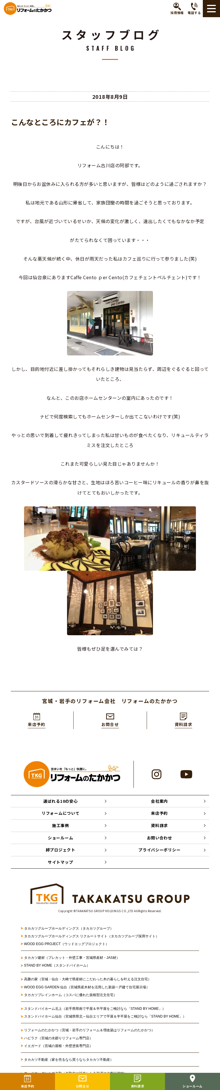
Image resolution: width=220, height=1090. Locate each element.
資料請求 (159, 826)
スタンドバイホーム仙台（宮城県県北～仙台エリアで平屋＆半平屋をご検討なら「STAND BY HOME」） (105, 1018)
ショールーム (60, 838)
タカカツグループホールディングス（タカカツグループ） (68, 929)
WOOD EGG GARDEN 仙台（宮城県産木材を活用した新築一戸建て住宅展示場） (87, 988)
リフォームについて (60, 814)
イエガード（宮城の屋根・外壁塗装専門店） (58, 1047)
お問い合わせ (159, 838)
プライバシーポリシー (159, 851)
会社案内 (159, 801)
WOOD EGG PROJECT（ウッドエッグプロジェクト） (66, 945)
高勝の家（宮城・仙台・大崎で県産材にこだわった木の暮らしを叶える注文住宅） (87, 980)
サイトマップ (60, 863)
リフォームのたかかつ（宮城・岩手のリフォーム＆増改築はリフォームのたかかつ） (89, 1031)
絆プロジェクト (60, 851)
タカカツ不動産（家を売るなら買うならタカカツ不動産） (68, 1061)
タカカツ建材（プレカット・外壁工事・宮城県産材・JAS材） (72, 959)
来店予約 (159, 814)
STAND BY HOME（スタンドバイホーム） (57, 967)
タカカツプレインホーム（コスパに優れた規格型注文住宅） (70, 996)
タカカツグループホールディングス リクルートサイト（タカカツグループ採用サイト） (91, 937)
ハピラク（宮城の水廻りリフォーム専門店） (58, 1039)
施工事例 (60, 826)
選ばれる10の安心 (60, 801)
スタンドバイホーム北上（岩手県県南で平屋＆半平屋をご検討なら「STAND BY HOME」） (95, 1010)
